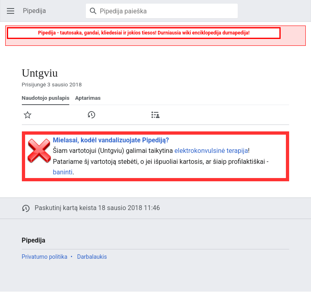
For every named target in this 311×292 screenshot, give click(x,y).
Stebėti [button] (29, 118)
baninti (62, 172)
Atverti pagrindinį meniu (12, 15)
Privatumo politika (45, 256)
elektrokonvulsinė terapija (211, 151)
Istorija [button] (93, 118)
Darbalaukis (92, 256)
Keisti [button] (221, 118)
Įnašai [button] (157, 118)
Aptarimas (87, 97)
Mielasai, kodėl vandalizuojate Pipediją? (111, 140)
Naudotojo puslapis (46, 97)
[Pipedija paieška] (162, 11)
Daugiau (285, 118)
